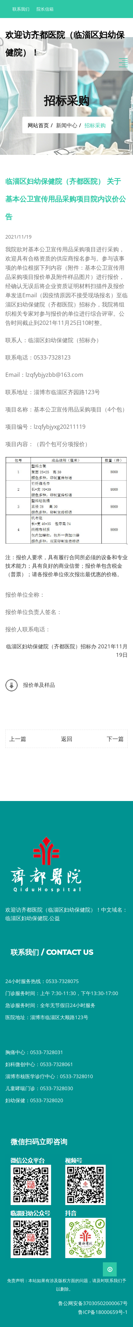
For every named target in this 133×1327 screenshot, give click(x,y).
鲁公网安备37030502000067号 (93, 1303)
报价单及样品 (39, 684)
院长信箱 (45, 9)
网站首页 (38, 125)
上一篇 (17, 739)
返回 (66, 739)
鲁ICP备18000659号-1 (103, 1312)
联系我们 (20, 9)
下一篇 (115, 739)
